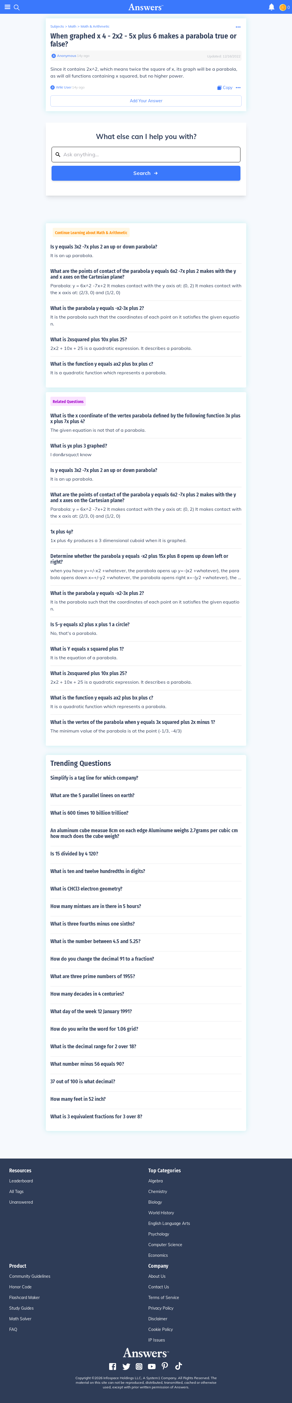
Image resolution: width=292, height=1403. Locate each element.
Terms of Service (163, 1297)
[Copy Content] (224, 88)
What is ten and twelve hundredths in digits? (97, 871)
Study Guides (21, 1308)
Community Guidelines (29, 1276)
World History (161, 1212)
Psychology (158, 1234)
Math (72, 26)
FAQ (13, 1329)
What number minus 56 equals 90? (87, 1064)
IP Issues (156, 1340)
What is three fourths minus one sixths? (92, 924)
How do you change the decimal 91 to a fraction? (102, 959)
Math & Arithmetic (95, 26)
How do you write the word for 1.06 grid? (94, 1029)
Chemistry (157, 1191)
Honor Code (20, 1287)
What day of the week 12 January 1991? (91, 1011)
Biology (155, 1202)
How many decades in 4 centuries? (87, 994)
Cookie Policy (160, 1329)
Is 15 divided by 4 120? (74, 854)
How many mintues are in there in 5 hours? (95, 906)
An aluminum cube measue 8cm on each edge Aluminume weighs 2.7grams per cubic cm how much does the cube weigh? (144, 833)
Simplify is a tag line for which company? (94, 778)
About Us (157, 1276)
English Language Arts (169, 1223)
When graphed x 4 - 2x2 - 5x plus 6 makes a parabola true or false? (143, 40)
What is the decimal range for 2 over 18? (93, 1046)
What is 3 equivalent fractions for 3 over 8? (96, 1116)
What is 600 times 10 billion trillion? (89, 813)
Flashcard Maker (24, 1297)
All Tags (16, 1191)
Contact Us (158, 1287)
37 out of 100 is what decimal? (82, 1081)
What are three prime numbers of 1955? (92, 976)
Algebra (155, 1181)
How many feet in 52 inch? (78, 1099)
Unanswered (21, 1202)
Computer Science (165, 1244)
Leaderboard (21, 1181)
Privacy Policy (160, 1308)
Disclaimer (157, 1318)
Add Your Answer (146, 100)
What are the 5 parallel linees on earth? (92, 795)
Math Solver (20, 1318)
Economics (158, 1255)
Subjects (57, 26)
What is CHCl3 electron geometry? (86, 889)
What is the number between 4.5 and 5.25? (95, 941)
